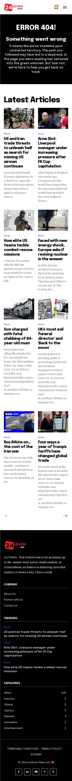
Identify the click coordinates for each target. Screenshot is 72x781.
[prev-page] (7, 516)
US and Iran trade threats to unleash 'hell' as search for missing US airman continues (18, 152)
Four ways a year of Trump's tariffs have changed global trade (52, 451)
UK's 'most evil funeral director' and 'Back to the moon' (50, 339)
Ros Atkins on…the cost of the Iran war (18, 446)
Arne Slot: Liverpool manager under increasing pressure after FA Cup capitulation (52, 152)
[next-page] (65, 516)
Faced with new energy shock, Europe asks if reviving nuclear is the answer (53, 250)
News (7, 133)
